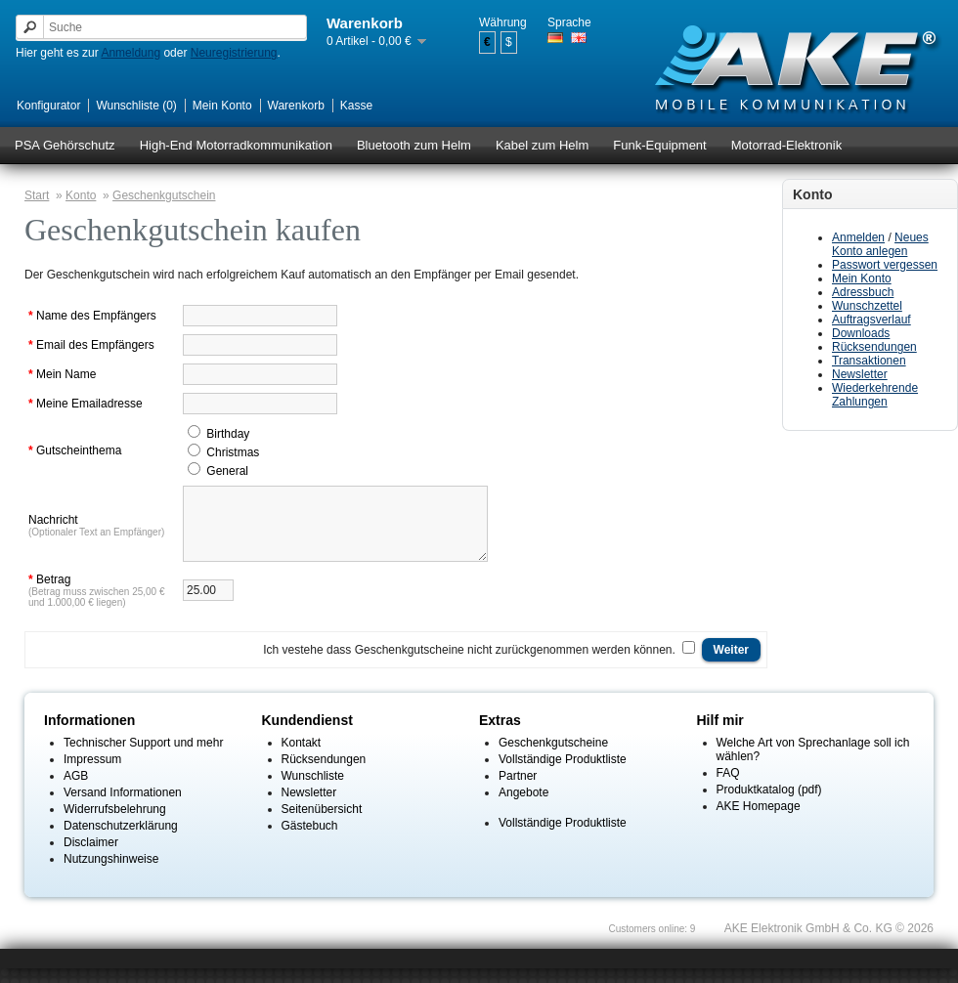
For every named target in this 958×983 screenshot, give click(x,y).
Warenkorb (296, 105)
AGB (76, 790)
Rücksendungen (874, 347)
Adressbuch (862, 292)
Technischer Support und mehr (143, 757)
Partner (518, 790)
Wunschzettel (867, 306)
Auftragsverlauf (871, 319)
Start (36, 195)
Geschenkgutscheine (553, 757)
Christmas (232, 452)
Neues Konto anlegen (880, 244)
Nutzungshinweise (111, 873)
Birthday (227, 434)
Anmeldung (130, 53)
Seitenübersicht (322, 824)
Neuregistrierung (234, 53)
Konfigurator (48, 105)
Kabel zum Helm (542, 145)
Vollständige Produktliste (563, 774)
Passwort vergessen (884, 265)
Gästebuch (310, 840)
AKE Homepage (759, 821)
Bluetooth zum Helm (414, 145)
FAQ (728, 787)
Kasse (356, 105)
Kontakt (302, 757)
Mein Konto (222, 105)
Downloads (861, 333)
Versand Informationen (123, 807)
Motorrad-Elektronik (786, 145)
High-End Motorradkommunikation (236, 145)
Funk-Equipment (659, 145)
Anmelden (858, 237)
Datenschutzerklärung (121, 840)
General (227, 471)
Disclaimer (91, 857)
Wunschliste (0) (136, 105)
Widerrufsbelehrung (115, 824)
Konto (80, 195)
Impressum (92, 774)
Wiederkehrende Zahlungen (875, 394)
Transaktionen (869, 360)
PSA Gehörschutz (65, 145)
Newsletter (860, 374)
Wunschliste (313, 790)
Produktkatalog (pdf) (769, 804)
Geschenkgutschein (163, 195)
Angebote (523, 807)
